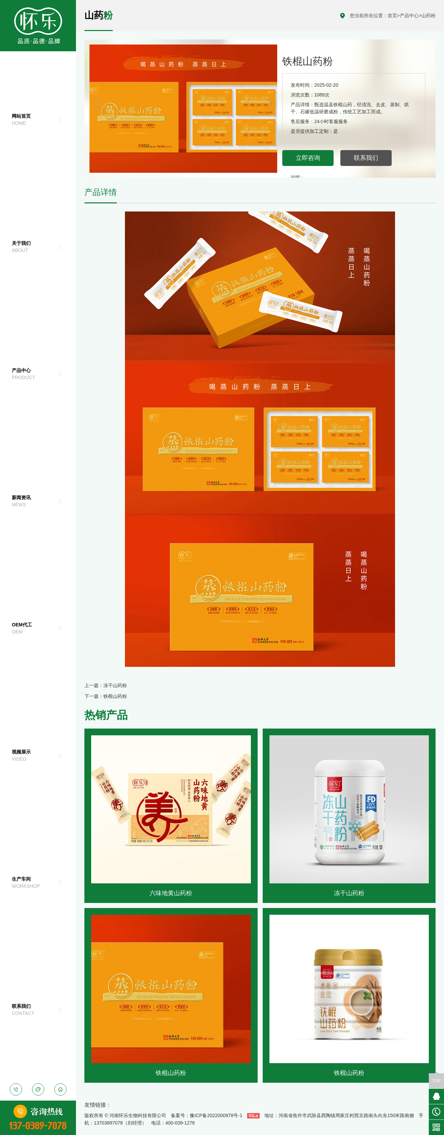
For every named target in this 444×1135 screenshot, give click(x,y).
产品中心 (409, 15)
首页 (392, 15)
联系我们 (366, 157)
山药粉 (428, 15)
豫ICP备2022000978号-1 (216, 1115)
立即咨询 (308, 157)
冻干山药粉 (115, 685)
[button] (268, 104)
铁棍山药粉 (115, 696)
